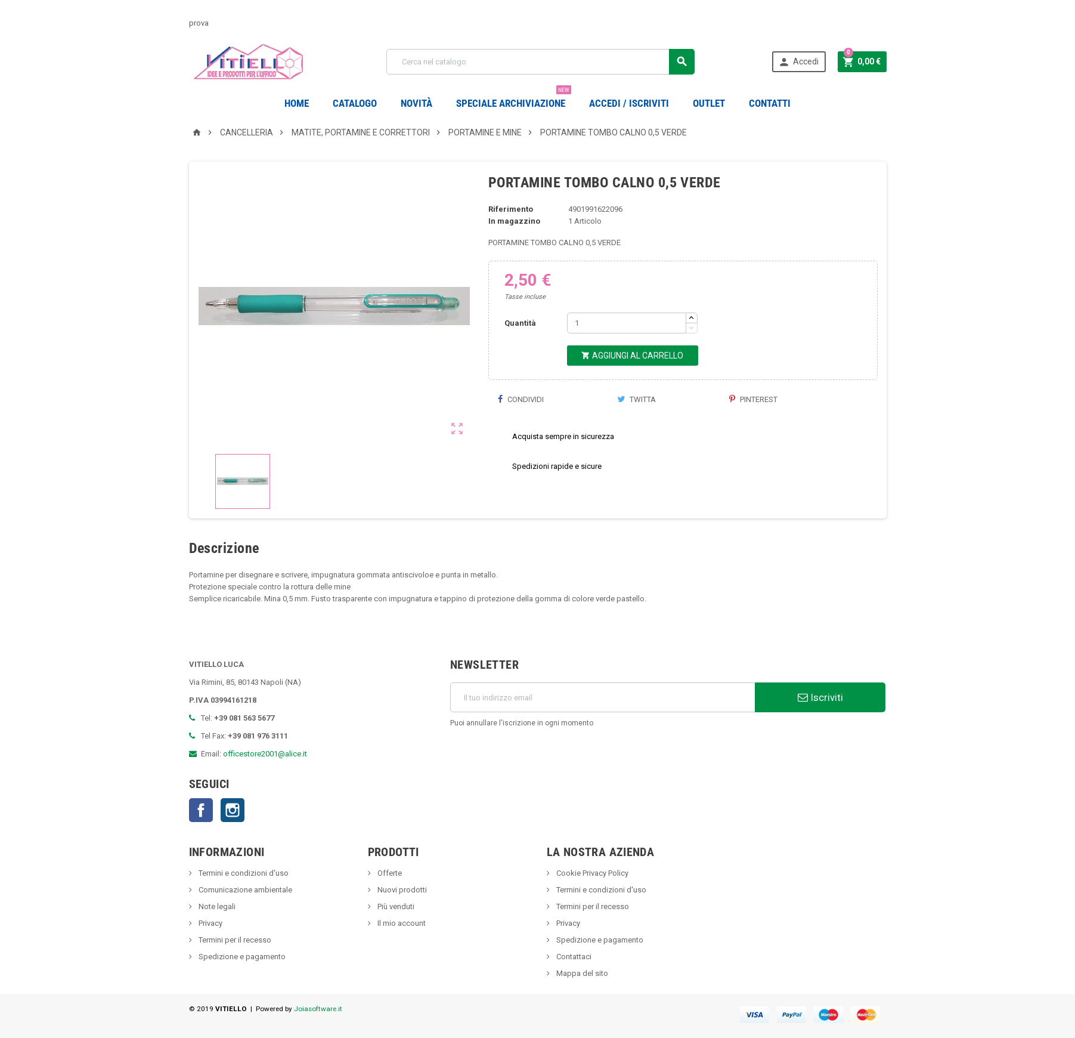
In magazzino (514, 221)
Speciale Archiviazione (513, 98)
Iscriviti (820, 697)
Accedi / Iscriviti (629, 103)
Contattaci (572, 956)
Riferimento (510, 209)
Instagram (232, 810)
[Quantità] (626, 323)
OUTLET (709, 103)
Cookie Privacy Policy (591, 873)
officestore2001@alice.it (265, 753)
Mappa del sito (581, 973)
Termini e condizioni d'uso (243, 873)
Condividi (520, 399)
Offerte (389, 873)
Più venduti (395, 906)
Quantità (520, 323)
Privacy (209, 923)
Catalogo (355, 103)
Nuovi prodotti (401, 889)
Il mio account (401, 923)
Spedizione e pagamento (241, 956)
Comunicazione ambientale (244, 889)
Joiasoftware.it (318, 1009)
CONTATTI (770, 103)
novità (416, 103)
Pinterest (753, 399)
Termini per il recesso (234, 939)
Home (296, 103)
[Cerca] (540, 62)
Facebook (201, 810)
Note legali (216, 906)
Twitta (636, 399)
